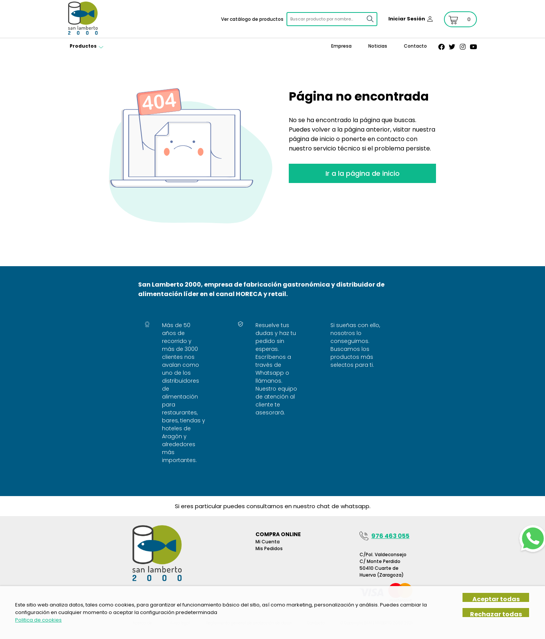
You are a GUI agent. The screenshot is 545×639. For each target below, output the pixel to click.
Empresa (341, 46)
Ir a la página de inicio (362, 173)
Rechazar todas (496, 614)
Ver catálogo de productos (252, 19)
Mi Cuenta (267, 541)
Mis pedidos (269, 548)
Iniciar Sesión (406, 18)
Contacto (415, 46)
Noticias (377, 46)
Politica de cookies (38, 619)
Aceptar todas (496, 599)
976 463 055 (390, 536)
